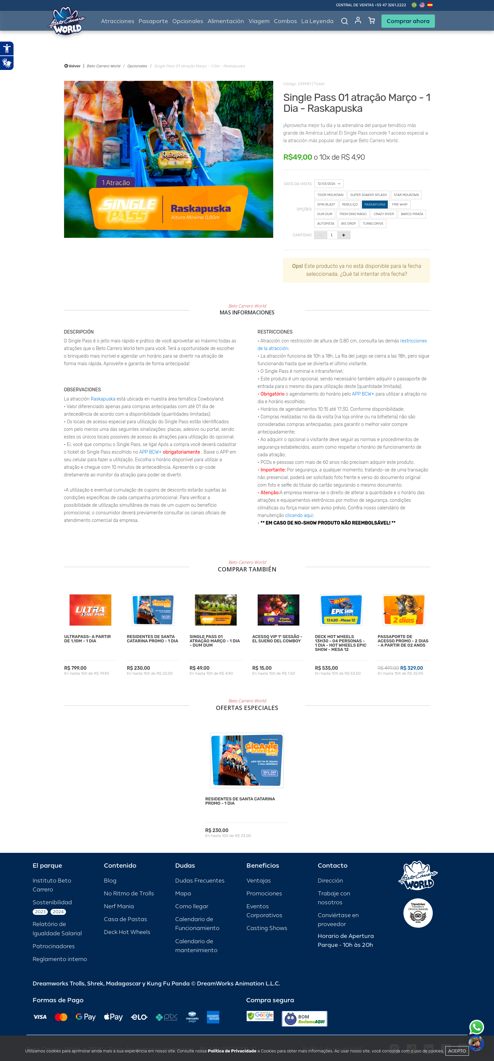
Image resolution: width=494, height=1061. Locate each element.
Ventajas (259, 881)
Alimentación (226, 21)
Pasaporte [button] (153, 21)
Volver (72, 66)
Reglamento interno (60, 959)
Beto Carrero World (103, 66)
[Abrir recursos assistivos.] (7, 48)
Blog (110, 881)
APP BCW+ (150, 452)
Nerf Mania (119, 906)
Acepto (457, 1050)
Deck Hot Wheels (127, 932)
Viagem (259, 21)
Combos (285, 21)
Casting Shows (267, 928)
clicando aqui (299, 515)
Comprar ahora (408, 21)
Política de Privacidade (232, 1050)
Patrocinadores (54, 946)
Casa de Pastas (125, 919)
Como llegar (191, 906)
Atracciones (117, 21)
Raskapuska (103, 399)
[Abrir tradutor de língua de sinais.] (7, 63)
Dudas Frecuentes (200, 881)
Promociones (264, 893)
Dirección (330, 881)
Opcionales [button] (187, 21)
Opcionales (137, 66)
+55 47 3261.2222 (390, 5)
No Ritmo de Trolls (129, 893)
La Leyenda (317, 21)
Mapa (183, 893)
